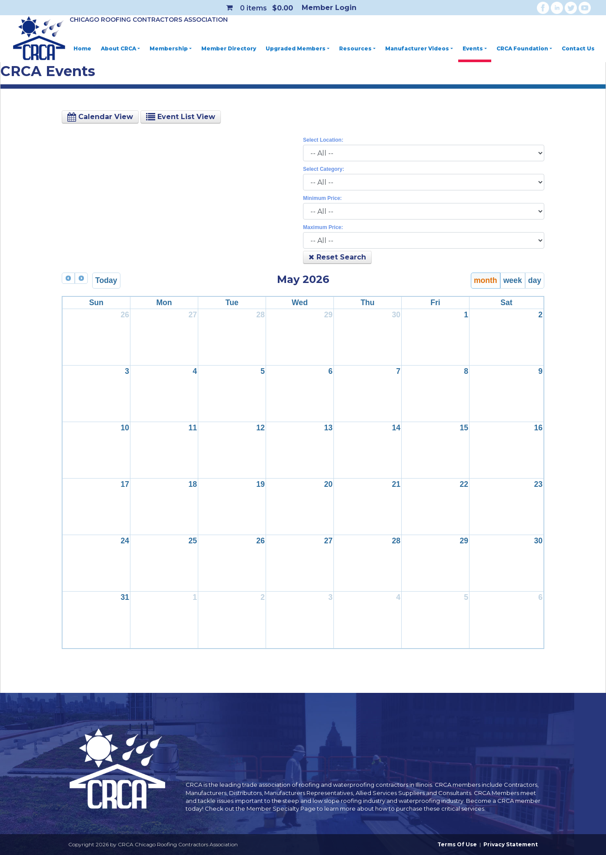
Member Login (329, 7)
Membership (171, 48)
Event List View (180, 117)
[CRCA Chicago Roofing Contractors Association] (39, 38)
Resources (357, 48)
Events (475, 48)
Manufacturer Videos (419, 48)
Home (82, 48)
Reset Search (337, 257)
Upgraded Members (298, 48)
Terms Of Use (457, 844)
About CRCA (120, 48)
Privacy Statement (510, 844)
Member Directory (228, 48)
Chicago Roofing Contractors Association (149, 19)
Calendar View (100, 117)
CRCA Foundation (524, 48)
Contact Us (578, 48)
